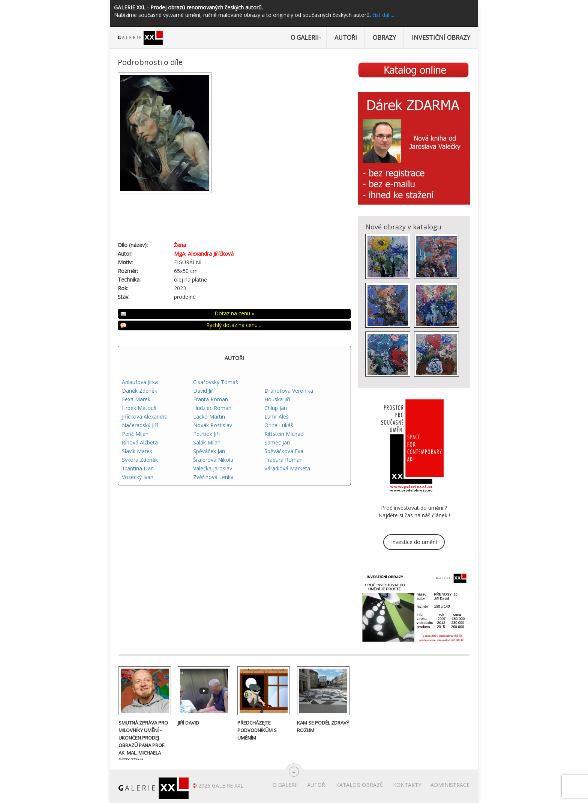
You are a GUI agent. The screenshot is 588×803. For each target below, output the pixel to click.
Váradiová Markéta (287, 468)
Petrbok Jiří (206, 433)
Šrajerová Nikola (213, 459)
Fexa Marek (136, 399)
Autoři (345, 37)
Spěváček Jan (209, 451)
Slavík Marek (137, 451)
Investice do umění (414, 541)
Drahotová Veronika (288, 390)
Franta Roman (210, 399)
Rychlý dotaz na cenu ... (234, 324)
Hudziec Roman (212, 407)
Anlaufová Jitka (140, 382)
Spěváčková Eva (283, 451)
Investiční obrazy (441, 37)
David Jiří (203, 390)
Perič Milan (135, 433)
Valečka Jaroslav (212, 468)
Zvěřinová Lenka (213, 477)
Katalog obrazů (360, 784)
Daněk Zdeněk (139, 390)
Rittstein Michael (284, 433)
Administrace (450, 784)
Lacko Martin (209, 416)
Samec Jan (277, 442)
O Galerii (305, 37)
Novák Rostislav (212, 425)
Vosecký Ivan (137, 477)
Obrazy (384, 37)
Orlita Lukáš (278, 425)
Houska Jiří (277, 399)
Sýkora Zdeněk (140, 459)
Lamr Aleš (276, 416)
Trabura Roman (283, 459)
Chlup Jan (275, 407)
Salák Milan (206, 442)
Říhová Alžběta (140, 442)
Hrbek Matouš (139, 407)
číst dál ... (383, 14)
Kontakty (407, 784)
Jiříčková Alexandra (145, 416)
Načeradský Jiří (140, 425)
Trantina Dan (138, 468)
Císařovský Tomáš (215, 382)
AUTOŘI (234, 358)
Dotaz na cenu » (234, 313)
